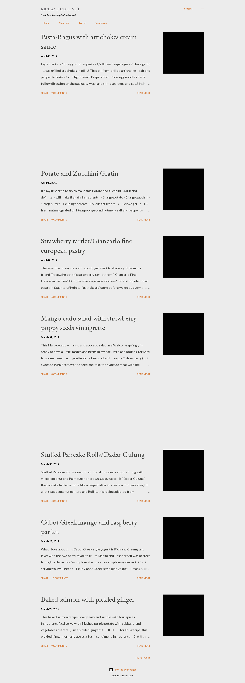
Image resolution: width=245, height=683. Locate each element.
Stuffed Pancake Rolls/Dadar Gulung (93, 454)
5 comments (59, 297)
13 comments (59, 578)
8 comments (59, 374)
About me (62, 23)
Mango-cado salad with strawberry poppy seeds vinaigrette (89, 322)
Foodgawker (100, 23)
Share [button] (44, 93)
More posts (143, 657)
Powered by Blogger (122, 669)
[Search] (188, 9)
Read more (143, 93)
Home (44, 23)
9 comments (59, 93)
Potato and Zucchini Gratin (80, 173)
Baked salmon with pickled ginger (87, 599)
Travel (80, 23)
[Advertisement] (95, 132)
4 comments (59, 501)
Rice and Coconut (60, 9)
